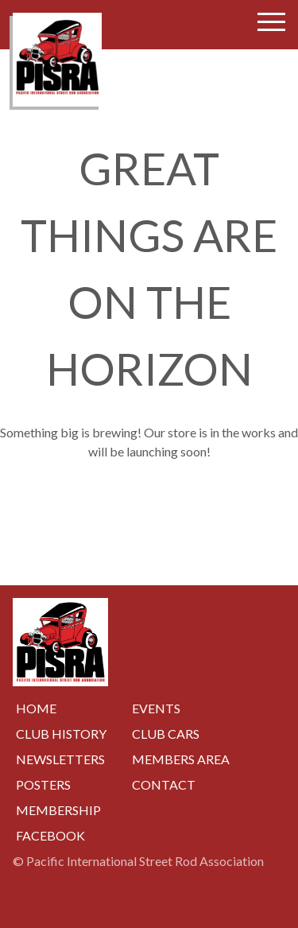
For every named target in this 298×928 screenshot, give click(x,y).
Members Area (181, 759)
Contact (163, 784)
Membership (58, 809)
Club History (61, 733)
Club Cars (165, 733)
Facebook (50, 835)
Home (36, 708)
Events (156, 708)
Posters (43, 784)
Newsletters (60, 759)
